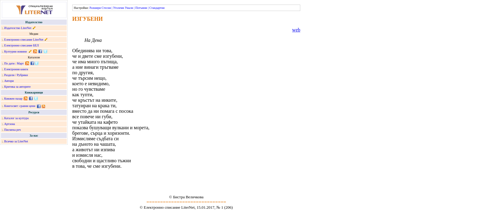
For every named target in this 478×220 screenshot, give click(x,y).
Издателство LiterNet (17, 28)
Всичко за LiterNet (16, 141)
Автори (9, 80)
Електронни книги (16, 69)
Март (20, 63)
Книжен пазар (13, 98)
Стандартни (157, 7)
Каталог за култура (16, 118)
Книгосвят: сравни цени (19, 106)
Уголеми (118, 7)
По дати (9, 63)
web (296, 29)
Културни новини (15, 51)
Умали (129, 7)
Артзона (9, 124)
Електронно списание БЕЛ (21, 45)
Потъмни (141, 7)
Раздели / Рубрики (16, 75)
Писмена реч (12, 129)
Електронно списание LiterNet (24, 39)
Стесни (106, 7)
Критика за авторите (17, 86)
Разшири (95, 7)
